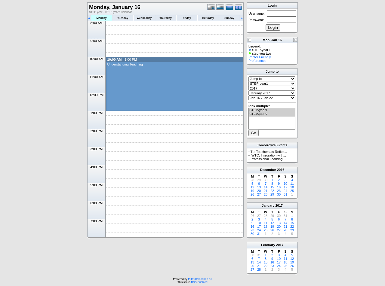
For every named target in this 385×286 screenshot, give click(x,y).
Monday (102, 18)
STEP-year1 (272, 110)
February (268, 245)
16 (279, 187)
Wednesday (144, 18)
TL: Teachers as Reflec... (269, 152)
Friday (187, 18)
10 (285, 183)
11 (292, 183)
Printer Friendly (259, 57)
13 (259, 187)
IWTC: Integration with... (268, 155)
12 (252, 187)
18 (292, 187)
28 (265, 194)
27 (259, 194)
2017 (278, 205)
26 (252, 194)
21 (265, 191)
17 (285, 187)
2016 (280, 170)
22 (272, 191)
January (268, 205)
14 (265, 187)
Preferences (257, 60)
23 (279, 191)
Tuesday (122, 18)
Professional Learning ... (268, 159)
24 (285, 191)
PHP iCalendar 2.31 (200, 279)
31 (285, 194)
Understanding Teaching (125, 64)
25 (292, 191)
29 (272, 194)
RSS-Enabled (199, 282)
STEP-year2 (272, 114)
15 (272, 187)
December (268, 170)
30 (279, 194)
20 (259, 191)
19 (252, 191)
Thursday (165, 18)
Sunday (229, 18)
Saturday (208, 18)
